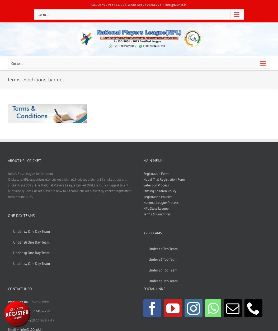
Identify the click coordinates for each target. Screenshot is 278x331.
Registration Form (156, 173)
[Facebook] (152, 308)
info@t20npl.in (176, 5)
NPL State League (156, 208)
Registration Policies (157, 197)
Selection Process (156, 185)
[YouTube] (173, 308)
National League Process (160, 202)
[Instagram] (193, 308)
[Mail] (233, 308)
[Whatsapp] (213, 308)
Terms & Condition (156, 214)
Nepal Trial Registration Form (164, 179)
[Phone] (253, 308)
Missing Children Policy (159, 191)
